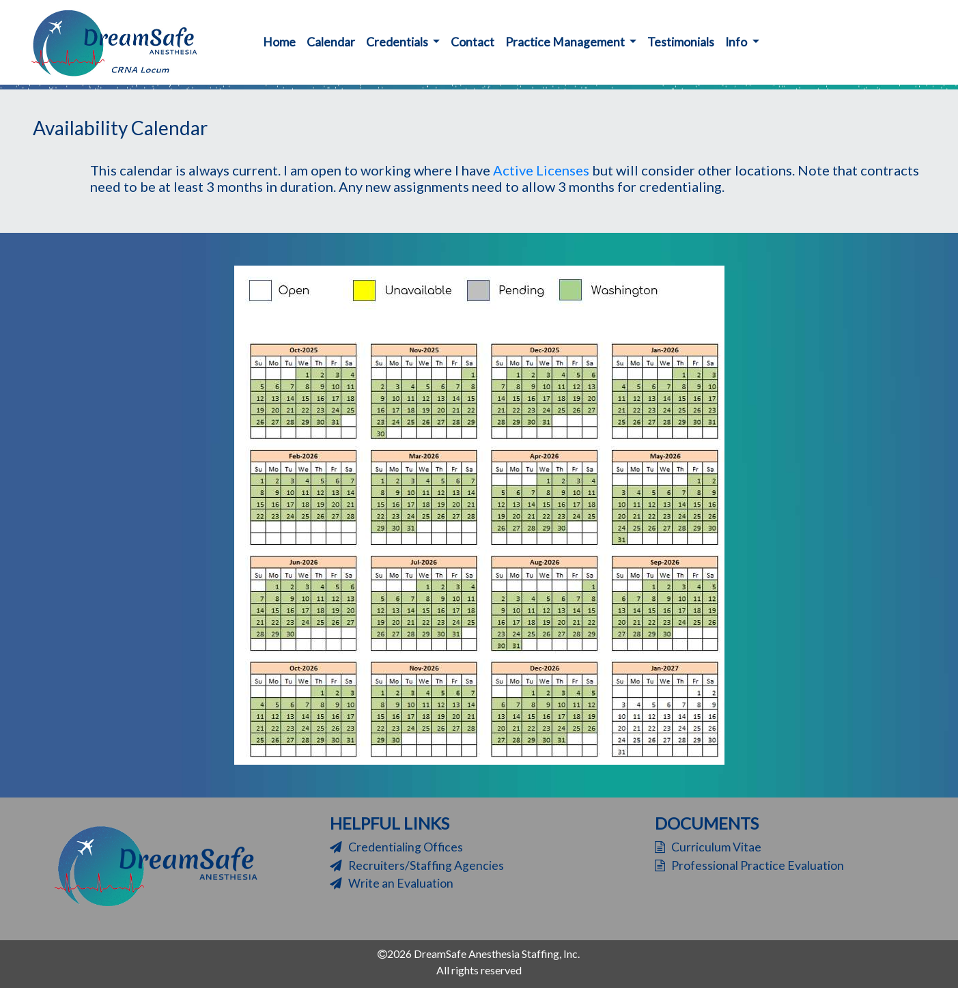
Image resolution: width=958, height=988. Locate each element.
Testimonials (680, 42)
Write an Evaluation (391, 883)
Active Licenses (541, 170)
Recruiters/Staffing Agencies (417, 865)
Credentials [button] (398, 42)
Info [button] (737, 42)
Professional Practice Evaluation (749, 865)
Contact (472, 42)
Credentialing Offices (396, 847)
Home (282, 41)
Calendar (331, 42)
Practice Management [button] (566, 42)
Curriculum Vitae (708, 847)
